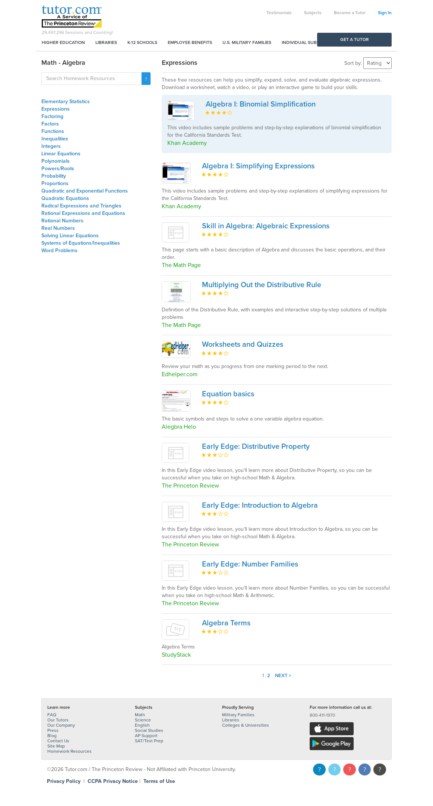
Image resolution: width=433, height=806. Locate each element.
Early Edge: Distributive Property (256, 446)
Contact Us (58, 740)
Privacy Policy (63, 781)
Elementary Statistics (65, 101)
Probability (53, 176)
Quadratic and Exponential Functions (84, 191)
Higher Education (63, 42)
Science (143, 720)
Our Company (61, 725)
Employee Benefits (190, 42)
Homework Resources (69, 751)
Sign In (385, 12)
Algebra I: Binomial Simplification (261, 104)
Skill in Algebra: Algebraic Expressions (265, 226)
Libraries (106, 42)
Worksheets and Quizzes (242, 344)
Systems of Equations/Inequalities (80, 243)
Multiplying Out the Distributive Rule (261, 284)
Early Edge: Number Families (250, 564)
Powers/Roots (57, 168)
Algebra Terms (226, 623)
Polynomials (55, 161)
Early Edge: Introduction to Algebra (260, 505)
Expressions (55, 109)
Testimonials (279, 12)
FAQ (51, 714)
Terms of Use (159, 781)
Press (53, 730)
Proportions (55, 183)
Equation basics (228, 394)
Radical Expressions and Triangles (81, 206)
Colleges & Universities (245, 725)
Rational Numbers (62, 221)
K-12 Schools (142, 42)
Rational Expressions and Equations (83, 213)
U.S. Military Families (246, 42)
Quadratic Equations (65, 198)
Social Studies (149, 730)
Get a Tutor (354, 39)
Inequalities (54, 139)
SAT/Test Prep (149, 740)
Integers (51, 146)
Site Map (56, 746)
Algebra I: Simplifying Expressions (258, 166)
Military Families (238, 714)
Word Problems (59, 250)
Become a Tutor (350, 12)
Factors (50, 124)
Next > (283, 676)
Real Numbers (58, 228)
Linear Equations (60, 153)
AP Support (146, 735)
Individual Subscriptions (312, 42)
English (142, 725)
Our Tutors (58, 720)
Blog (52, 735)
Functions (52, 131)
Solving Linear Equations (70, 235)
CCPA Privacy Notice (113, 781)
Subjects (313, 12)
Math (140, 714)
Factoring (52, 116)
